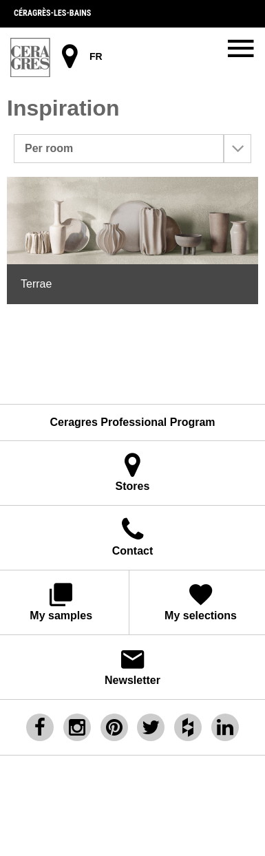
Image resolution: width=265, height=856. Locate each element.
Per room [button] (138, 148)
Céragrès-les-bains (52, 13)
